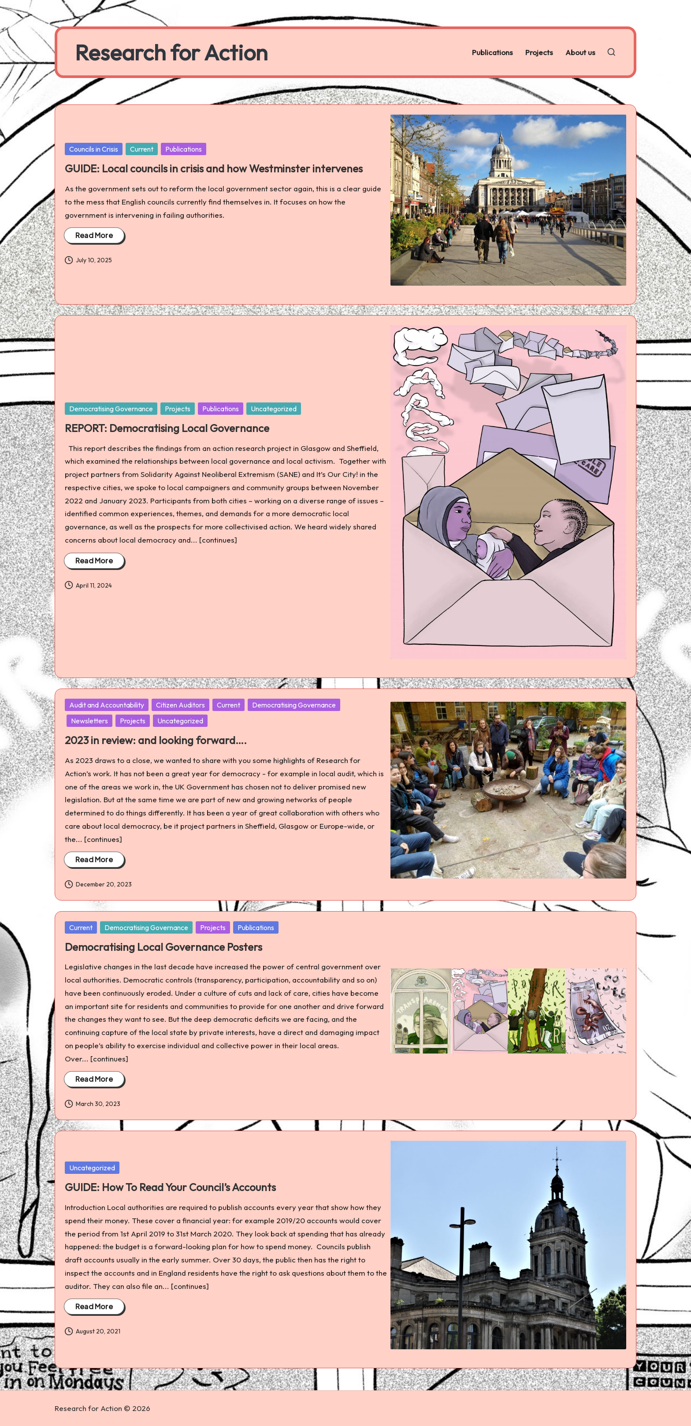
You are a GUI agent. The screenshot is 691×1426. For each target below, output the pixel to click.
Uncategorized (274, 408)
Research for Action (171, 52)
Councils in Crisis (93, 149)
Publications (183, 149)
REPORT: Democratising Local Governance (167, 428)
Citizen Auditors (180, 704)
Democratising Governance (111, 408)
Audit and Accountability (106, 704)
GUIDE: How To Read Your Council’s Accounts (170, 1187)
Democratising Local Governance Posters (163, 946)
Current (141, 149)
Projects (177, 408)
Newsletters (89, 720)
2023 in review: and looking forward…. (156, 740)
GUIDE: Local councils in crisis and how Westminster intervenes (214, 168)
